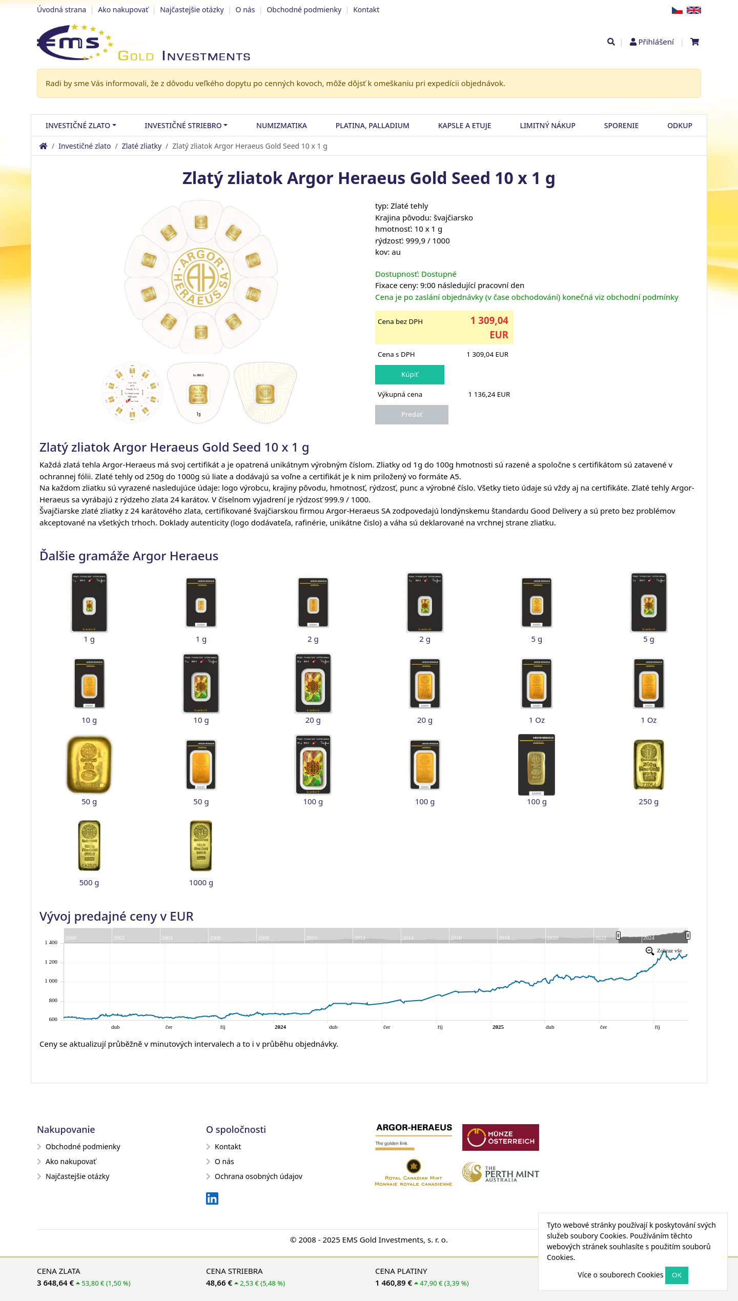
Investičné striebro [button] (183, 125)
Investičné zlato (84, 146)
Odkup (679, 125)
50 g (89, 801)
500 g (89, 882)
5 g (537, 639)
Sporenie (621, 125)
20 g (313, 720)
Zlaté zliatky (141, 146)
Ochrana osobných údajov (254, 1176)
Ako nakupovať (123, 9)
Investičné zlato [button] (78, 125)
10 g (89, 720)
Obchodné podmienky (303, 9)
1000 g (201, 882)
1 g (89, 639)
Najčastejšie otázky (191, 9)
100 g (313, 801)
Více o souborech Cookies (620, 1274)
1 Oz (537, 720)
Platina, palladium (372, 125)
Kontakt (366, 9)
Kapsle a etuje (464, 125)
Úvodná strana (61, 9)
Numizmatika (281, 125)
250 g (649, 801)
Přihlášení (655, 41)
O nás (245, 9)
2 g (313, 639)
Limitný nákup (548, 125)
